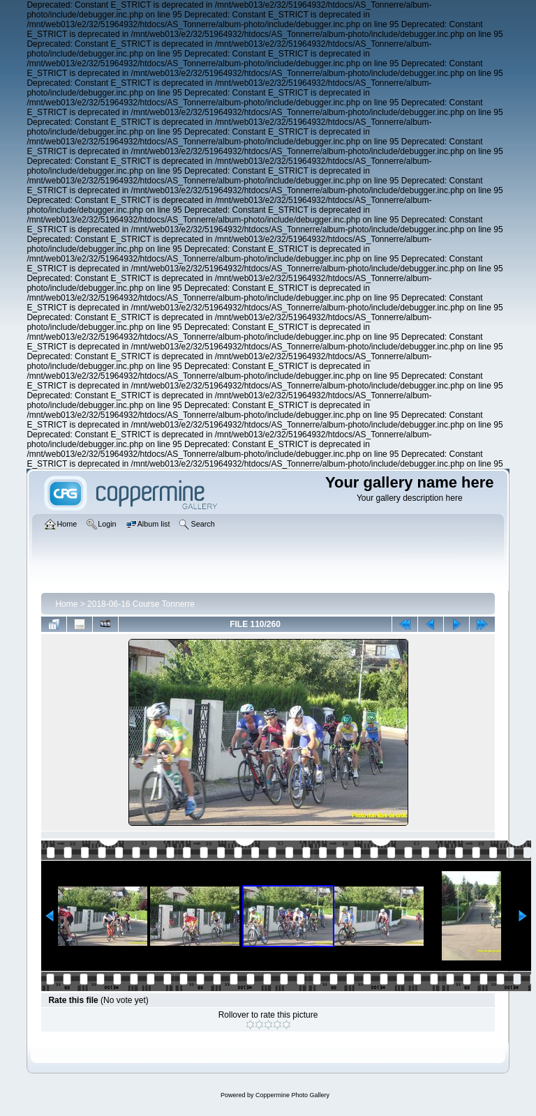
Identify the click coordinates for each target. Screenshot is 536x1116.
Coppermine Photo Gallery (292, 1095)
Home (66, 604)
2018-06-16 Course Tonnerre (141, 604)
